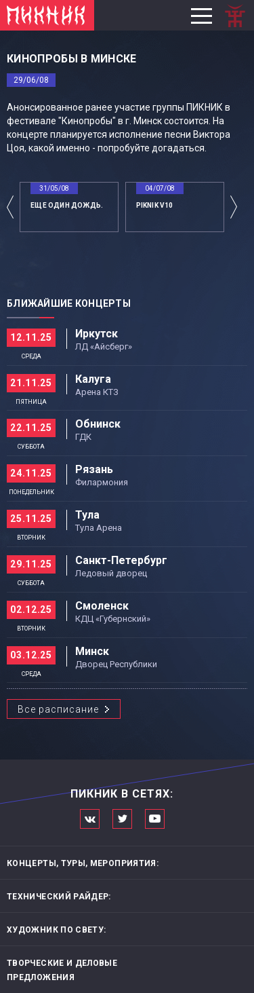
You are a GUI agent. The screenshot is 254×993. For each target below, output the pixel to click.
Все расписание (58, 709)
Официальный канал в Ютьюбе (155, 819)
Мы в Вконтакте (90, 819)
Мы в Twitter (122, 819)
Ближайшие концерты (69, 303)
